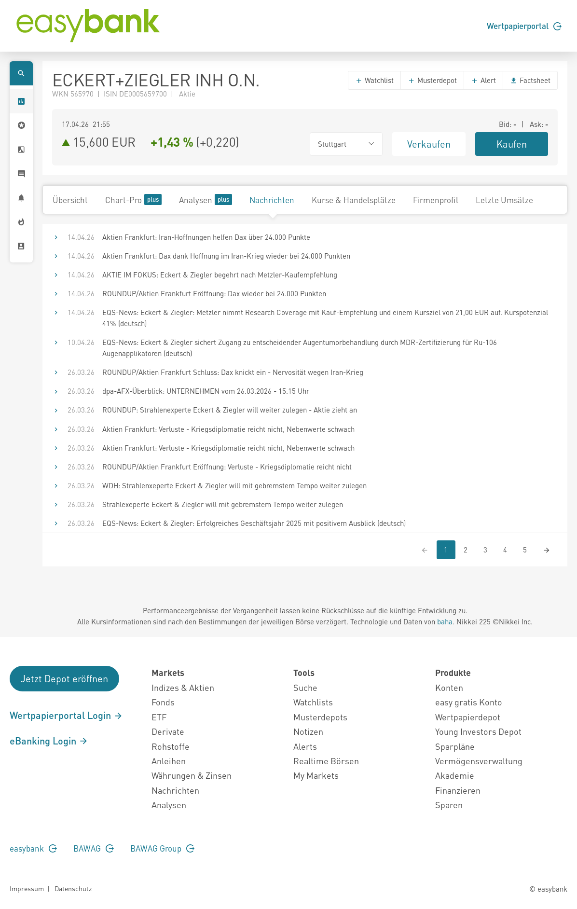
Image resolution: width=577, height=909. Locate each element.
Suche (305, 687)
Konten (449, 687)
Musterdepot (432, 80)
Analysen (205, 199)
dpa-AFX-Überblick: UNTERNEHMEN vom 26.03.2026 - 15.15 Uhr (205, 391)
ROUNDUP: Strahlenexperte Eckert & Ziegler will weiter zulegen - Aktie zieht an (229, 409)
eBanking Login (49, 740)
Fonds (163, 701)
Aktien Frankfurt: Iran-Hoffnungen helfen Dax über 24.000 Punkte (206, 237)
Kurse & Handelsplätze (354, 199)
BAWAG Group (162, 848)
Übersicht (70, 199)
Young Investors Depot (478, 731)
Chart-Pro (133, 199)
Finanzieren (458, 790)
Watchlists (313, 701)
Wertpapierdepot (467, 716)
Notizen (308, 731)
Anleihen (168, 760)
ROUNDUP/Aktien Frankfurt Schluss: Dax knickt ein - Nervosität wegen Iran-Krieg (232, 372)
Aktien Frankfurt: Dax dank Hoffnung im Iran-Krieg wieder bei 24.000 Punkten (226, 256)
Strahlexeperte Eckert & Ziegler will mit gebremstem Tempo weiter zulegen (222, 504)
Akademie (454, 775)
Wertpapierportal (524, 25)
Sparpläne (455, 746)
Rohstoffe (170, 746)
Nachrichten (271, 199)
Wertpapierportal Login (66, 715)
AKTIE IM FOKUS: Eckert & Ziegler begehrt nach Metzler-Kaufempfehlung (219, 274)
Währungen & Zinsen (191, 775)
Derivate (167, 731)
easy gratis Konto (468, 701)
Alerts (305, 746)
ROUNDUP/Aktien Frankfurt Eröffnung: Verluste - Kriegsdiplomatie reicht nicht (227, 466)
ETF (158, 716)
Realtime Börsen (326, 760)
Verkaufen (429, 144)
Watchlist (374, 80)
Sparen (449, 804)
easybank (33, 848)
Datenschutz (73, 888)
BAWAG (93, 848)
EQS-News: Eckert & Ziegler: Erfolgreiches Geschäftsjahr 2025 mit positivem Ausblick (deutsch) (254, 523)
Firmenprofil (435, 199)
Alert (483, 80)
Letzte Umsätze (504, 199)
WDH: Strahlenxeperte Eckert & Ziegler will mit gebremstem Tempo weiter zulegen (234, 485)
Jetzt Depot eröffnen (64, 678)
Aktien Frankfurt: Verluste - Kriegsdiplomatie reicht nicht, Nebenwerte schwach (228, 429)
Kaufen (511, 144)
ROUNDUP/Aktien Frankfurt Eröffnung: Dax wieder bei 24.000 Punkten (214, 293)
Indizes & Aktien (182, 687)
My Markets (316, 775)
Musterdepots (320, 716)
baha (445, 621)
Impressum (27, 888)
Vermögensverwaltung (478, 760)
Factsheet (530, 80)
